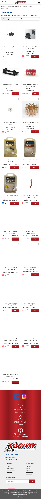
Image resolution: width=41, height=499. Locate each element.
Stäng (22, 497)
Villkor (9, 466)
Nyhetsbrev (29, 470)
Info (18, 497)
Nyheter (28, 468)
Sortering (6, 19)
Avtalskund (29, 474)
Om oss (28, 466)
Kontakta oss (10, 468)
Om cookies (29, 472)
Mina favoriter (10, 470)
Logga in (9, 472)
